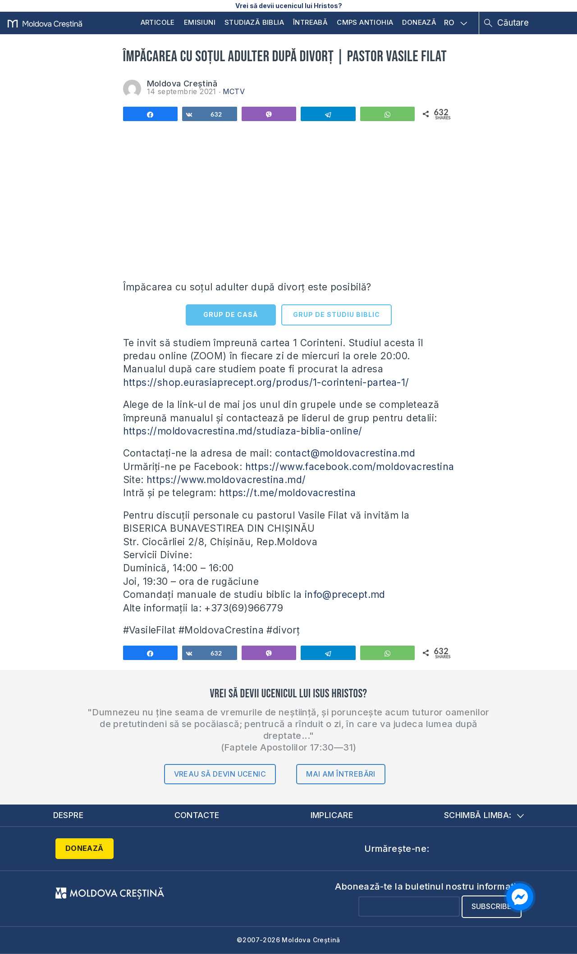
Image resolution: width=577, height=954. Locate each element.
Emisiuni (199, 22)
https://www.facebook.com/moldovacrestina (349, 466)
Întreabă (310, 22)
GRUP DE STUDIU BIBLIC (336, 314)
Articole (158, 22)
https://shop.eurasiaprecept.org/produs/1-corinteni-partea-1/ (266, 382)
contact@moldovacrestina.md (345, 453)
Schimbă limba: (484, 815)
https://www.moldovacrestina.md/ (226, 479)
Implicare (331, 815)
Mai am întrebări (340, 773)
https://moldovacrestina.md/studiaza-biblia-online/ (242, 431)
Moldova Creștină (182, 83)
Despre (68, 815)
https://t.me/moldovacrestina (287, 492)
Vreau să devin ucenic (220, 773)
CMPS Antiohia (365, 22)
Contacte (197, 815)
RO (455, 22)
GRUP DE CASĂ (230, 314)
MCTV (234, 91)
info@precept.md (345, 594)
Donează (419, 22)
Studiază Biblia (254, 22)
